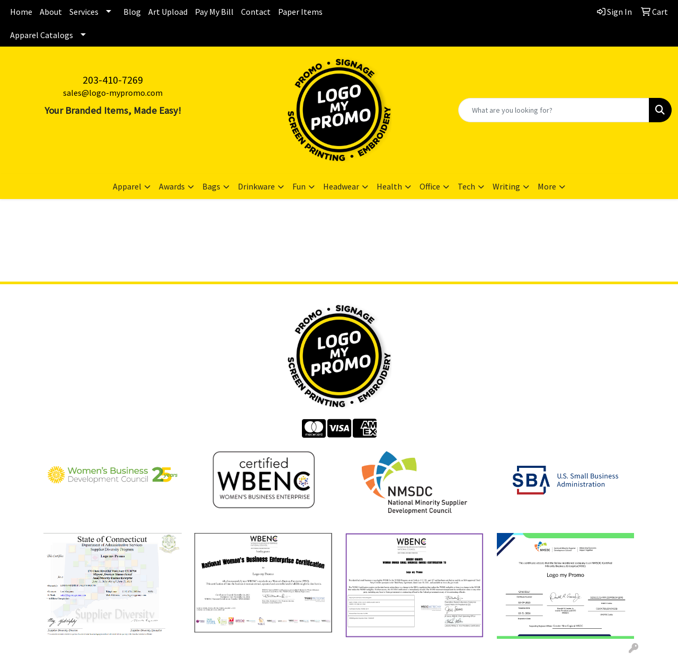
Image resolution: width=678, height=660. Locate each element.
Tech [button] (466, 186)
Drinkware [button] (256, 186)
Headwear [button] (341, 186)
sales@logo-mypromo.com (113, 92)
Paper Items (300, 11)
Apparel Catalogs (41, 35)
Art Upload (168, 11)
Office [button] (430, 186)
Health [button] (389, 186)
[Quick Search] (553, 110)
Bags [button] (211, 186)
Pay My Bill (214, 11)
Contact (256, 11)
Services (84, 11)
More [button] (547, 186)
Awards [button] (172, 186)
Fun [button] (299, 186)
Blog (132, 11)
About (51, 11)
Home (21, 11)
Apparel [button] (127, 186)
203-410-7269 (113, 79)
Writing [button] (506, 186)
